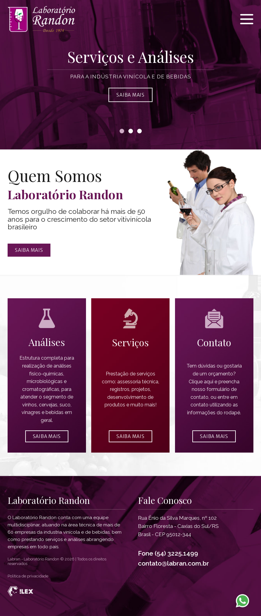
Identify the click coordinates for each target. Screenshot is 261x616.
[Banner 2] (130, 131)
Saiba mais (29, 250)
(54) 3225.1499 (176, 553)
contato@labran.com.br (173, 563)
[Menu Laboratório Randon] (246, 19)
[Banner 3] (139, 131)
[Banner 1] (121, 131)
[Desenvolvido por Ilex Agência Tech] (130, 591)
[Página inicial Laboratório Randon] (44, 19)
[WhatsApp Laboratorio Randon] (242, 600)
